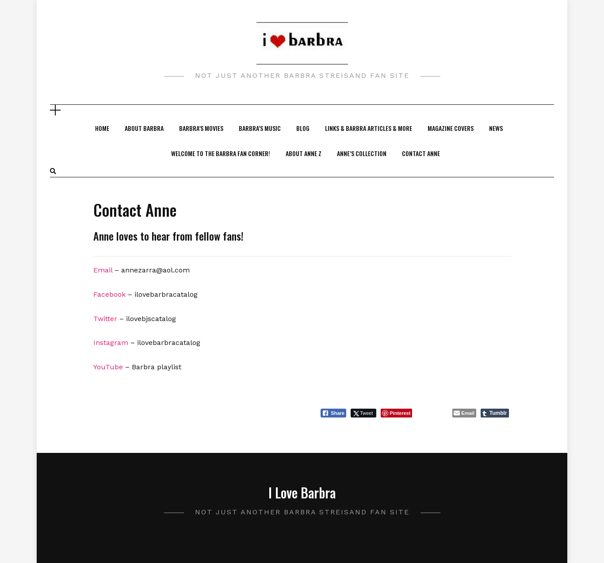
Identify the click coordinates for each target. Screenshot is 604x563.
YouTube (108, 367)
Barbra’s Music (260, 128)
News (496, 128)
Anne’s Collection (361, 153)
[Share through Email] (464, 413)
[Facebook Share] (333, 413)
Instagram (110, 342)
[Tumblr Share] (495, 413)
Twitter (105, 318)
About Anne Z (303, 153)
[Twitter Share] (363, 413)
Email (102, 270)
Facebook (109, 294)
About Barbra (144, 128)
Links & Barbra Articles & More (368, 128)
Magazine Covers (451, 128)
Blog (303, 128)
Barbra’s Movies (201, 128)
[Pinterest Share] (396, 413)
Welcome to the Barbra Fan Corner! (220, 153)
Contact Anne (421, 153)
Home (102, 128)
